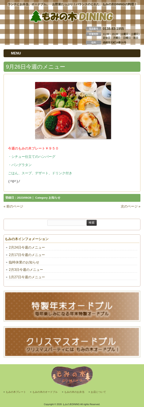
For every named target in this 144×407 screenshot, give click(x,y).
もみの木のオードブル (45, 391)
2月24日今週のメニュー (27, 247)
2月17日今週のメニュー (27, 255)
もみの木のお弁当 (74, 391)
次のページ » (130, 206)
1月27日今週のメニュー (27, 277)
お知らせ (54, 197)
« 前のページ (13, 206)
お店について (98, 391)
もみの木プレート (16, 391)
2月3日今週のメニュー (26, 269)
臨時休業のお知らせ (24, 262)
